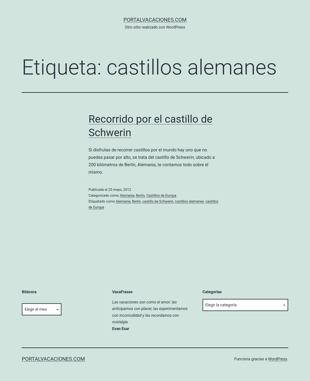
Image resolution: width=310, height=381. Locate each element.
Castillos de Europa (161, 195)
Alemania (127, 195)
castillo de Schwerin (157, 201)
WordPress (277, 359)
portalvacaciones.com (155, 20)
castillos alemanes (189, 201)
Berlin (140, 195)
